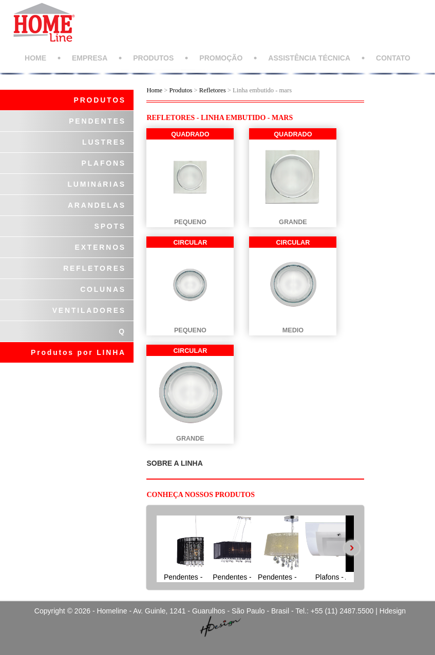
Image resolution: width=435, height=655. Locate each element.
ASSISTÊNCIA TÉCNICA (309, 58)
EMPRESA (89, 58)
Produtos (181, 90)
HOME (35, 58)
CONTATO (393, 58)
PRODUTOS (153, 58)
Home (154, 90)
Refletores (212, 90)
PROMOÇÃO (220, 58)
